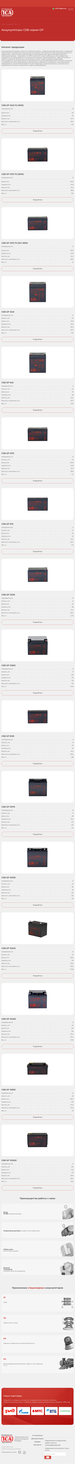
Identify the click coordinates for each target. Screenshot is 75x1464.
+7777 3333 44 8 (60, 8)
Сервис (37, 1442)
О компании (37, 1435)
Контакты (37, 1445)
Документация (37, 1438)
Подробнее (37, 131)
